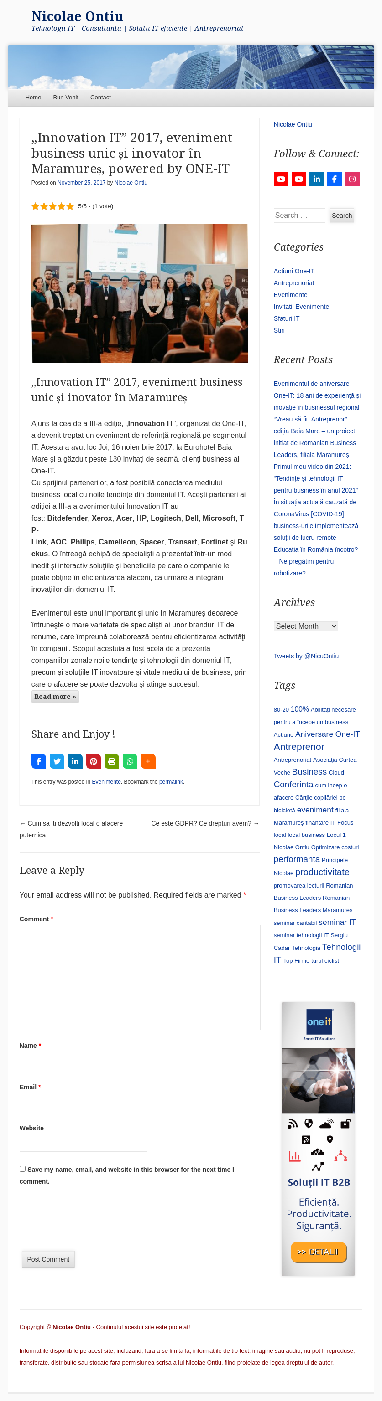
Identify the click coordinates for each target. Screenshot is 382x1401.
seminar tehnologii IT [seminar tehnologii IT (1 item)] (301, 935)
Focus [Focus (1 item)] (345, 822)
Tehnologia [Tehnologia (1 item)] (306, 947)
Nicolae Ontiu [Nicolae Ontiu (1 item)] (291, 847)
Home (34, 97)
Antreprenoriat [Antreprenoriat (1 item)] (292, 759)
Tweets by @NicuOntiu (306, 656)
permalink (171, 782)
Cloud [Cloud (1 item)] (336, 772)
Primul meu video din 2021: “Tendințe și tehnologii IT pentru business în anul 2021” (316, 478)
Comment (36, 919)
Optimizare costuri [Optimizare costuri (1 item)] (335, 847)
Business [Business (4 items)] (309, 771)
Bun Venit (65, 97)
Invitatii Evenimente (301, 306)
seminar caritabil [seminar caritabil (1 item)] (295, 922)
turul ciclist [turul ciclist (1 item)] (325, 960)
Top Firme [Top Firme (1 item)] (296, 960)
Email (30, 1087)
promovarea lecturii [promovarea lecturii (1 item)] (299, 885)
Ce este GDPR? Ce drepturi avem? (205, 823)
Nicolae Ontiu (77, 16)
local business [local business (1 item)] (306, 834)
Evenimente (106, 782)
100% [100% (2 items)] (300, 709)
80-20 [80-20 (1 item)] (281, 709)
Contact (100, 97)
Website (32, 1128)
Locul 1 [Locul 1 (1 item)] (336, 834)
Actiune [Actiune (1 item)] (283, 734)
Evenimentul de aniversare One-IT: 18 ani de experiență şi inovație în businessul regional (317, 395)
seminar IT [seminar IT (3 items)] (337, 922)
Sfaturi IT (287, 318)
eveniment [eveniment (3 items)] (315, 809)
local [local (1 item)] (280, 834)
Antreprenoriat (294, 283)
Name (30, 1045)
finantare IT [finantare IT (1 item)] (320, 822)
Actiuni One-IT (294, 271)
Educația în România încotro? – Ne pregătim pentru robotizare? (316, 561)
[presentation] (89, 1221)
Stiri (279, 330)
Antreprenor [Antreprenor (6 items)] (299, 746)
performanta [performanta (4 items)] (297, 859)
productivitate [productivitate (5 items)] (322, 872)
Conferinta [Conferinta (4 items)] (294, 784)
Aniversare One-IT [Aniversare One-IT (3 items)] (327, 734)
